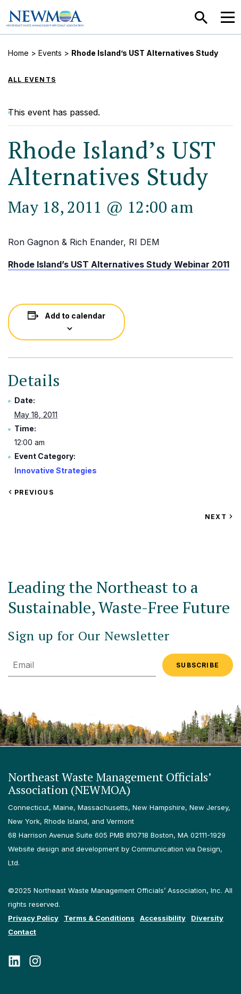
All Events (32, 79)
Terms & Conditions (99, 918)
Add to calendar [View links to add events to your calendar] (75, 315)
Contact (22, 932)
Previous (31, 492)
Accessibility (163, 918)
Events (50, 52)
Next (219, 517)
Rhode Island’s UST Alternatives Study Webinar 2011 (118, 264)
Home (18, 52)
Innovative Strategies (55, 470)
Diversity (207, 918)
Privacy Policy (33, 918)
